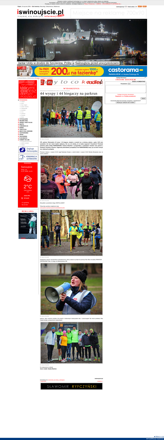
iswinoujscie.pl (99, 378)
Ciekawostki (24, 108)
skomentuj (50, 380)
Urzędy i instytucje (26, 122)
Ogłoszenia (23, 136)
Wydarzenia (23, 100)
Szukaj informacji (121, 77)
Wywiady (23, 110)
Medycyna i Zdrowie (26, 131)
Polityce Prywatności (89, 4)
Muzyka (23, 115)
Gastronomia (24, 133)
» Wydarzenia (30, 78)
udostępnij (61, 380)
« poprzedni (43, 381)
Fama (22, 117)
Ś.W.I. (22, 112)
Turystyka (23, 129)
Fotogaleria (24, 119)
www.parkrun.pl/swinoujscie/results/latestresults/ (52, 207)
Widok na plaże (25, 143)
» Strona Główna (22, 78)
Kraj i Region (24, 105)
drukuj (57, 380)
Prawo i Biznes (25, 106)
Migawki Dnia (24, 120)
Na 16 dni (25, 205)
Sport (22, 103)
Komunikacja (24, 126)
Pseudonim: (124, 83)
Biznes (22, 127)
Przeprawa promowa (26, 141)
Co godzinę (25, 202)
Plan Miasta (23, 138)
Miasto (23, 101)
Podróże (23, 113)
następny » (100, 381)
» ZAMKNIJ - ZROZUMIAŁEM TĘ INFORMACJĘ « (108, 4)
